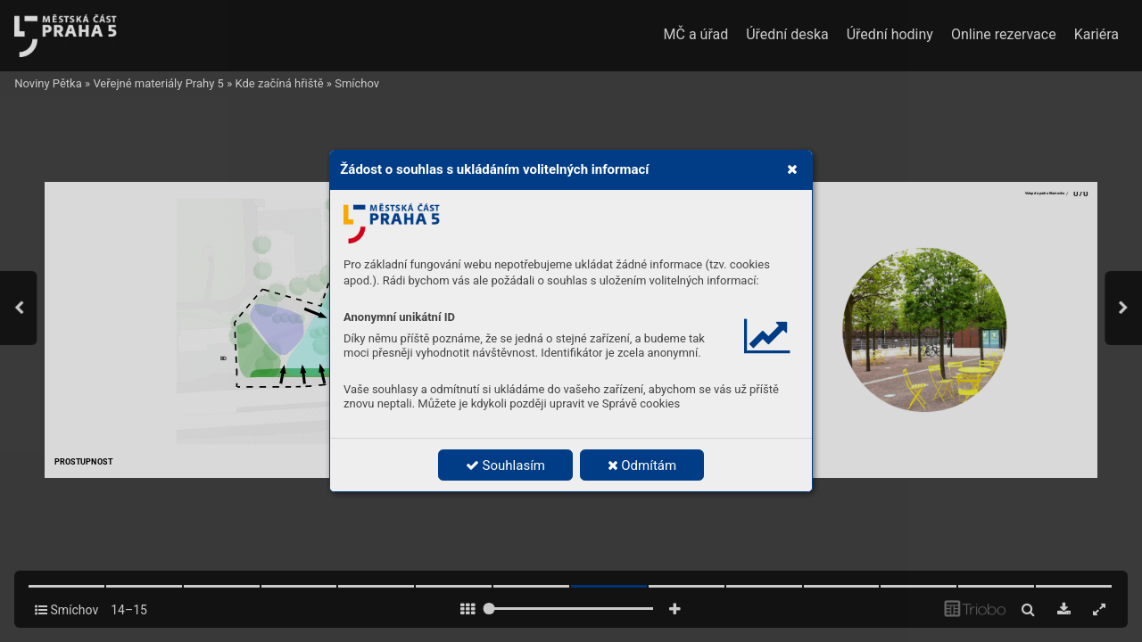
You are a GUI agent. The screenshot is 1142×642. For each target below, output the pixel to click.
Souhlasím (505, 465)
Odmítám (642, 465)
